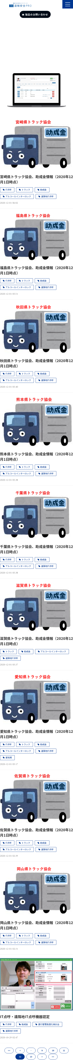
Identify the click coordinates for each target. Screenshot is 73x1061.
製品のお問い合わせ (36, 14)
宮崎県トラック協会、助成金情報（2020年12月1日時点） (36, 179)
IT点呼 (8, 189)
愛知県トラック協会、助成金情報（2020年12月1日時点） (36, 734)
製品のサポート (59, 4)
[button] (67, 4)
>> (53, 1056)
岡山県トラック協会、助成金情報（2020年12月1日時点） (36, 925)
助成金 (43, 189)
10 (53, 1050)
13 (31, 1056)
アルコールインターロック (18, 196)
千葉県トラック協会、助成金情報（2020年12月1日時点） (36, 549)
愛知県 (8, 757)
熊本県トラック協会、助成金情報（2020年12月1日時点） (36, 456)
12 (20, 1056)
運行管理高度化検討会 (48, 1024)
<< (9, 1050)
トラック (26, 189)
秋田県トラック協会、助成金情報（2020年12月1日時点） (36, 363)
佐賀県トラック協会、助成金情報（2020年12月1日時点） (36, 832)
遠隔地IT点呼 (47, 196)
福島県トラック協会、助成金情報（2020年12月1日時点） (36, 270)
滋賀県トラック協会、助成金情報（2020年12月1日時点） (36, 641)
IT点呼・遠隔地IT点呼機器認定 (25, 1016)
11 (64, 1050)
